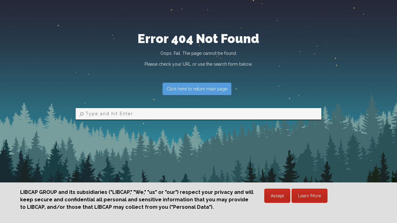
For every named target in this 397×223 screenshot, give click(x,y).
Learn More (309, 195)
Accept (277, 195)
